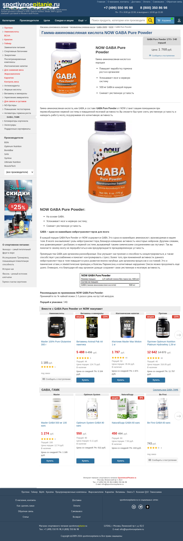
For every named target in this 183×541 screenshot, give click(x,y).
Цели (47, 20)
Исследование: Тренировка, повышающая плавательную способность (15, 261)
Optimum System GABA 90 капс (90, 424)
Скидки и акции (64, 20)
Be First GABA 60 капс (158, 422)
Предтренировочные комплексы (71, 492)
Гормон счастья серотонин (14, 281)
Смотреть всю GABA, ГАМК (165, 389)
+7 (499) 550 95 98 (118, 7)
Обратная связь (174, 1)
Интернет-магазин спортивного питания (109, 478)
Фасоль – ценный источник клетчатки (14, 275)
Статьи (26, 516)
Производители (29, 20)
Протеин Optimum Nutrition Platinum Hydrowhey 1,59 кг (161, 343)
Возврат (77, 516)
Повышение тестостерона (17, 109)
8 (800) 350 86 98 (153, 7)
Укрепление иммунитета (16, 97)
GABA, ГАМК (102, 27)
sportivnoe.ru (31, 4)
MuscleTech (10, 166)
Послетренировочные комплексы (15, 60)
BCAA (7, 35)
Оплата (146, 1)
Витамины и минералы (15, 93)
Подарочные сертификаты (17, 129)
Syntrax (8, 158)
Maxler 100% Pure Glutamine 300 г (56, 343)
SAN (6, 154)
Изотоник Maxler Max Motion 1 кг (126, 343)
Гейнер (7, 43)
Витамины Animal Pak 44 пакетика (89, 343)
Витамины (120, 492)
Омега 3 (130, 492)
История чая (8, 269)
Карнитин (9, 78)
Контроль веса (11, 81)
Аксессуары (10, 125)
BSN (6, 142)
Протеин (8, 28)
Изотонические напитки (16, 66)
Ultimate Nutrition (12, 162)
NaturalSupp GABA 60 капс (126, 422)
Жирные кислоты (12, 89)
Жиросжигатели (12, 74)
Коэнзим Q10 (142, 492)
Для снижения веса (14, 70)
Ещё (80, 20)
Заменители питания (14, 47)
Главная (101, 1)
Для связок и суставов (15, 101)
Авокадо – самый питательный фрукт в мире (16, 251)
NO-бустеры (10, 105)
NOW (111, 27)
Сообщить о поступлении (163, 55)
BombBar (8, 150)
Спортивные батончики (15, 51)
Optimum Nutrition (13, 146)
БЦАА (41, 492)
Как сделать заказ (25, 505)
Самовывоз (158, 1)
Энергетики (10, 55)
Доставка (136, 1)
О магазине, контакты (118, 1)
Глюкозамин (156, 492)
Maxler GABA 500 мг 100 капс (54, 424)
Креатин (8, 39)
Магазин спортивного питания (54, 27)
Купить (85, 380)
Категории (8, 20)
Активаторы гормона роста (82, 27)
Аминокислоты (11, 31)
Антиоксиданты (12, 85)
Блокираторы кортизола (16, 121)
